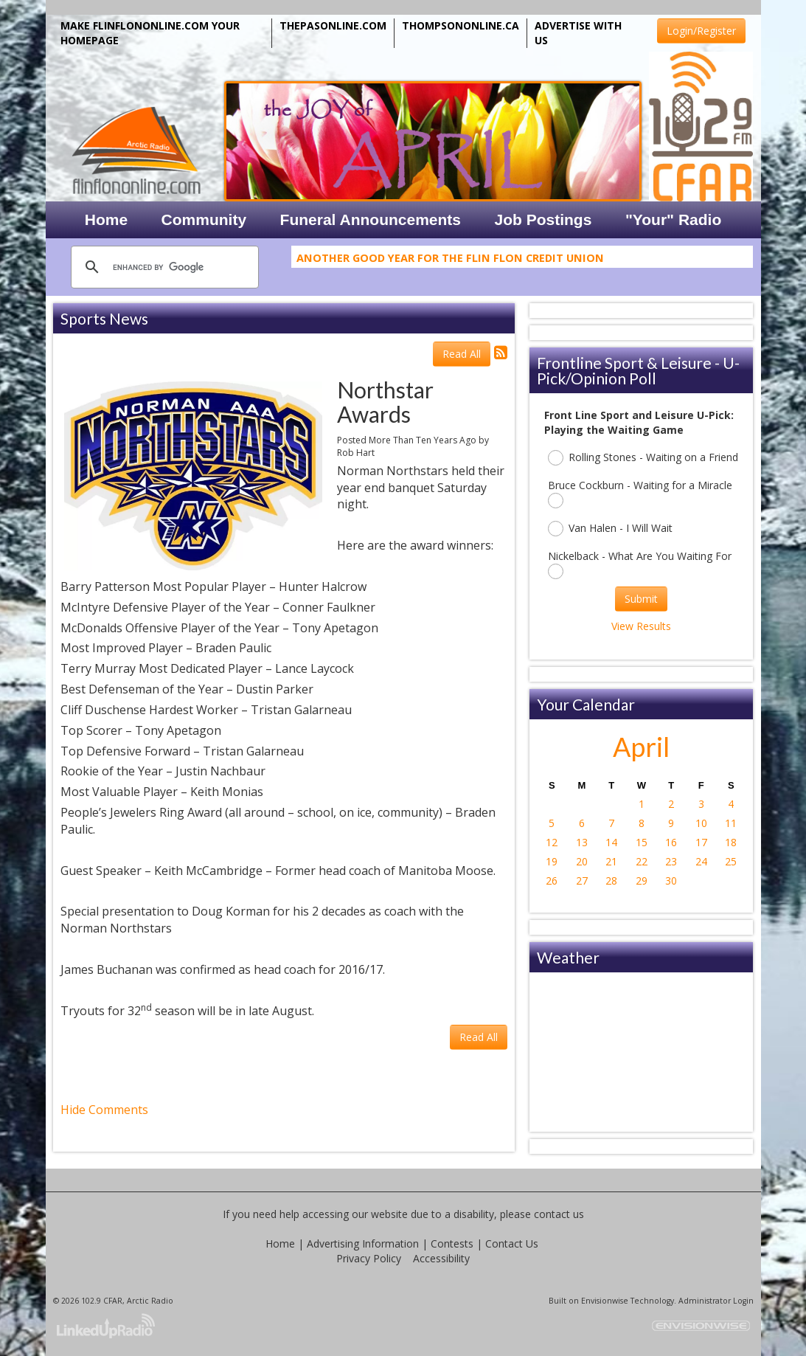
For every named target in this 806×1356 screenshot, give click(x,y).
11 (731, 823)
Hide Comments (104, 1109)
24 (701, 861)
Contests (452, 1243)
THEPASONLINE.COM (332, 25)
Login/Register (701, 31)
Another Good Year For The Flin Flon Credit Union (450, 260)
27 (582, 881)
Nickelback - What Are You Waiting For (640, 564)
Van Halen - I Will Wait (610, 528)
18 (731, 842)
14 (611, 842)
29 (641, 881)
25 (731, 861)
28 (611, 881)
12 (551, 842)
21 (611, 861)
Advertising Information (363, 1243)
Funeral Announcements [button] (370, 219)
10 (701, 823)
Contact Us (511, 1243)
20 (582, 861)
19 (551, 861)
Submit (641, 599)
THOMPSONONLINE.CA (460, 25)
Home (280, 1243)
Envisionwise (604, 1301)
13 (582, 842)
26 (551, 881)
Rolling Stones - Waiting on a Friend (643, 458)
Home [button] (106, 219)
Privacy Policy (368, 1258)
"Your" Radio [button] (673, 219)
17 (701, 842)
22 (641, 861)
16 (671, 842)
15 (641, 842)
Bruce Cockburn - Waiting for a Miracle (640, 493)
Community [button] (204, 219)
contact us (559, 1214)
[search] (162, 267)
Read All (461, 354)
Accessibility (441, 1258)
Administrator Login (716, 1301)
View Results (641, 626)
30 (671, 881)
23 (671, 861)
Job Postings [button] (543, 219)
